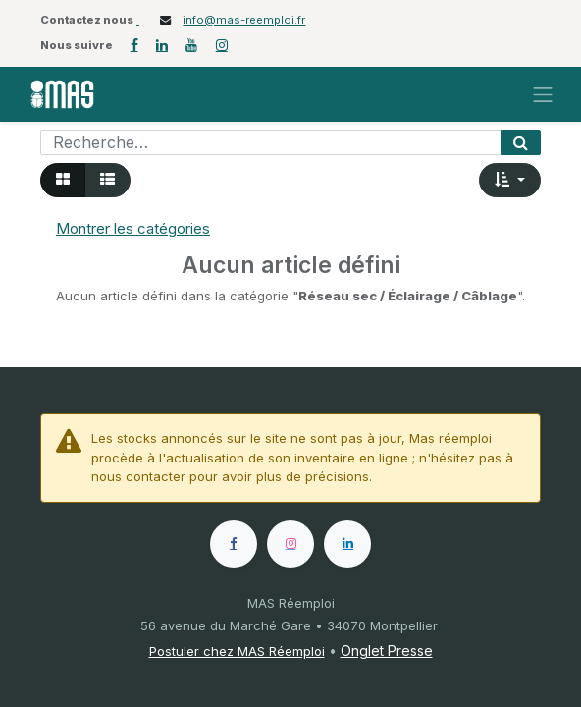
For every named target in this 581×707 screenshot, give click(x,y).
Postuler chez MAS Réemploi (237, 651)
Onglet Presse (387, 650)
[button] (510, 180)
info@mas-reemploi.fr (244, 20)
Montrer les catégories (133, 228)
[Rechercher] (521, 142)
